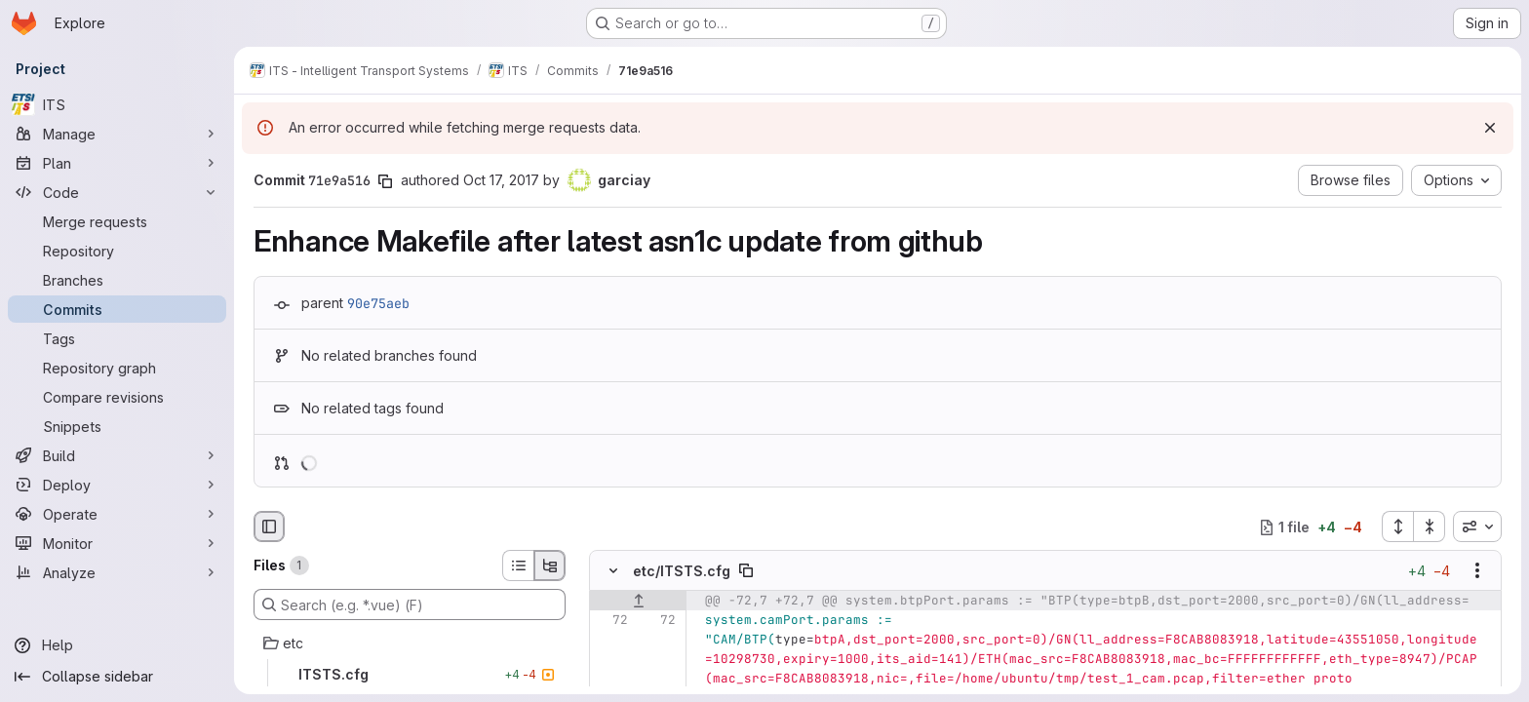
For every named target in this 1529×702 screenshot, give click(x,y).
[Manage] (117, 133)
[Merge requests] (117, 221)
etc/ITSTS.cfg (681, 571)
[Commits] (117, 309)
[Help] (117, 645)
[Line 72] (611, 621)
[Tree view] (550, 565)
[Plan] (117, 162)
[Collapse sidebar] (117, 676)
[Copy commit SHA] (385, 181)
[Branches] (117, 279)
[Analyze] (117, 572)
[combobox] (1477, 526)
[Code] (117, 192)
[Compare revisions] (117, 396)
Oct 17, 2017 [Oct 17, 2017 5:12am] (501, 180)
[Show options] (1477, 571)
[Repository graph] (117, 367)
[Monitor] (117, 543)
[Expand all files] (1397, 526)
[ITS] (117, 104)
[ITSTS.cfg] (409, 674)
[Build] (117, 455)
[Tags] (117, 338)
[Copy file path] (746, 571)
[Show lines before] (638, 601)
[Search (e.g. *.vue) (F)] (410, 604)
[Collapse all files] (1429, 526)
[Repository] (117, 250)
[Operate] (117, 513)
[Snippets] (117, 426)
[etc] (409, 643)
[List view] (517, 565)
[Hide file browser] (269, 526)
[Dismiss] (1490, 127)
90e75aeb (378, 303)
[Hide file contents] (613, 571)
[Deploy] (117, 484)
